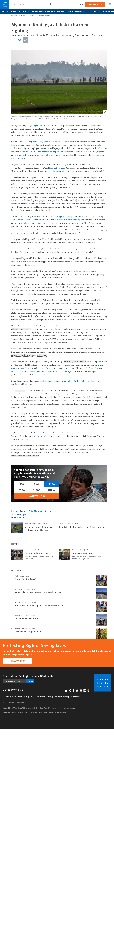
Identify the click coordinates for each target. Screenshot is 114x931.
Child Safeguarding (62, 696)
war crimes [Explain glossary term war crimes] (43, 355)
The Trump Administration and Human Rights (48, 11)
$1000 (36, 490)
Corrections (18, 696)
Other (51, 490)
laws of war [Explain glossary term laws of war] (20, 391)
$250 (51, 484)
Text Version (75, 696)
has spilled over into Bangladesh (48, 433)
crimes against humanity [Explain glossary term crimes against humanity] (22, 355)
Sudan (97, 11)
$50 (21, 484)
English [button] (80, 4)
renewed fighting (41, 141)
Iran (89, 11)
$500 (21, 490)
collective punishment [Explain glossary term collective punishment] (21, 329)
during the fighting (63, 216)
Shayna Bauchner (57, 168)
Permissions (40, 696)
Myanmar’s (38, 125)
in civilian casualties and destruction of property (41, 151)
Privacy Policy (29, 696)
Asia (31, 511)
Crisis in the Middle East (20, 11)
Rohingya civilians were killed (24, 219)
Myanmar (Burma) (42, 511)
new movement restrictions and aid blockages (51, 371)
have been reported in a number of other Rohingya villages (69, 381)
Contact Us (8, 696)
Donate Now (95, 4)
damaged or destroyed (45, 223)
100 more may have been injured (69, 219)
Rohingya (21, 514)
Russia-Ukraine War (76, 11)
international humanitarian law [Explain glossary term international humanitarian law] (25, 456)
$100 (36, 484)
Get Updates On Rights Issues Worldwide (28, 676)
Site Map (50, 696)
